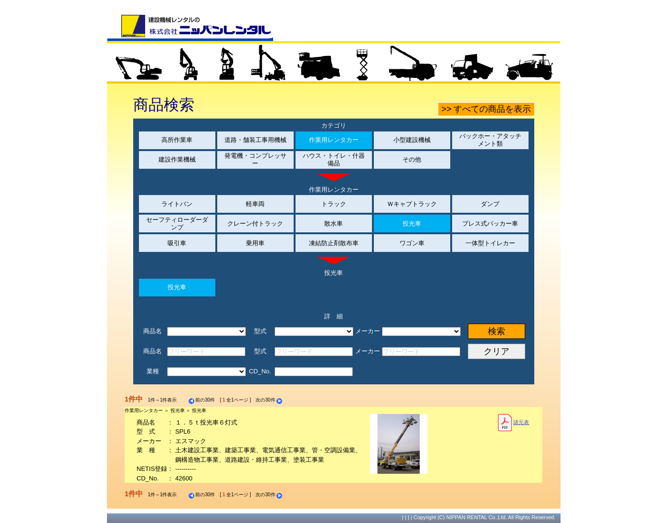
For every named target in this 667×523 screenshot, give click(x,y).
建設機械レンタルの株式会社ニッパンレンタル (190, 27)
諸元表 (513, 422)
